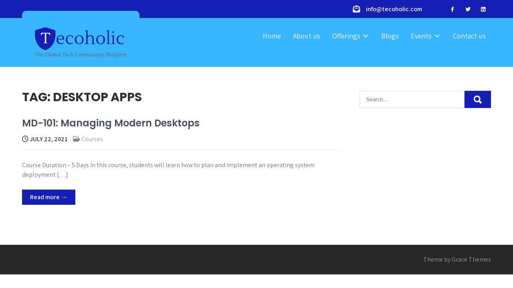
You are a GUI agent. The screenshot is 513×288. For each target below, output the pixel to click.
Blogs (390, 35)
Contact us (469, 35)
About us (306, 35)
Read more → (48, 197)
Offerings (346, 35)
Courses (92, 139)
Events (421, 35)
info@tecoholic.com (394, 9)
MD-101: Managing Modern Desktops (111, 123)
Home (272, 35)
